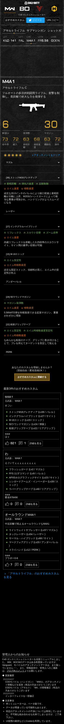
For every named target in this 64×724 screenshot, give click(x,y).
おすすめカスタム (14, 20)
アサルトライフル (14, 30)
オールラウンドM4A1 (20, 515)
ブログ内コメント (15, 671)
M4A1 (9, 397)
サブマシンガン (36, 30)
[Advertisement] (32, 61)
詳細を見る (35, 443)
